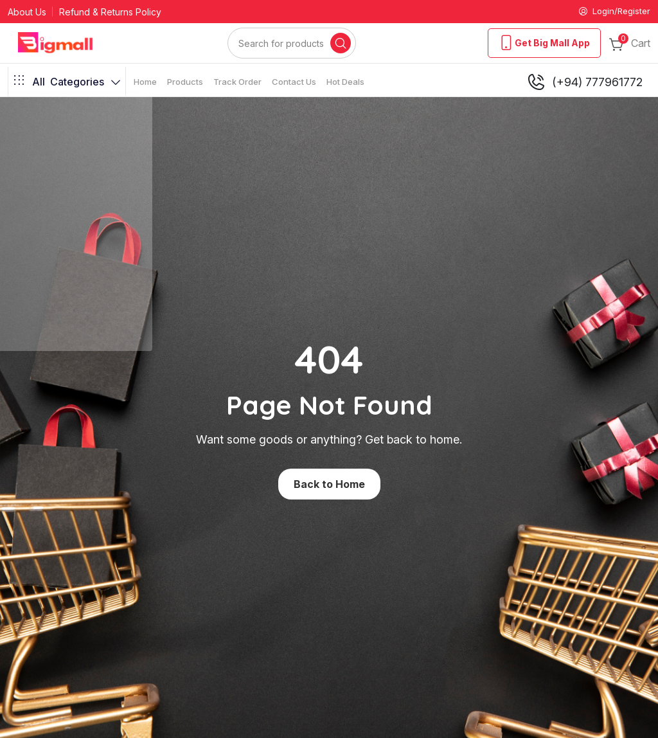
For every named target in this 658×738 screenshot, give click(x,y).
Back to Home (329, 484)
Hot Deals (345, 82)
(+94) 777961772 (584, 83)
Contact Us (294, 82)
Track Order (237, 82)
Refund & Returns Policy (110, 12)
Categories (67, 82)
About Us (27, 12)
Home (145, 82)
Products (185, 82)
